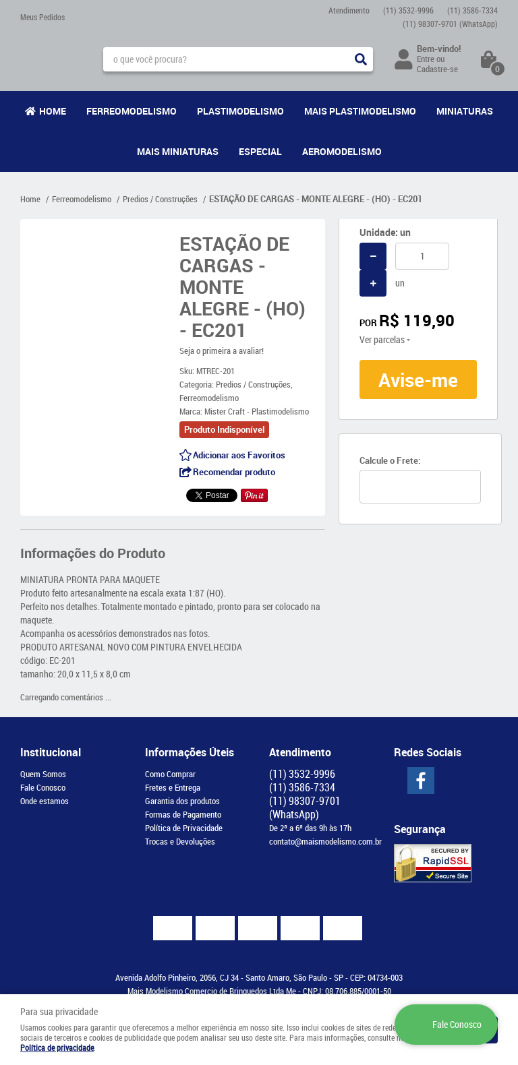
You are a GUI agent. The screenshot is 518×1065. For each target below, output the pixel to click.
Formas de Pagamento (183, 814)
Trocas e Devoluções (180, 841)
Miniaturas (464, 110)
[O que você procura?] (361, 59)
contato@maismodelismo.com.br (325, 841)
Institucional (50, 752)
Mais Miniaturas (178, 151)
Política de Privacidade (184, 828)
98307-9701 (450, 23)
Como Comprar (170, 774)
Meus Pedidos (42, 16)
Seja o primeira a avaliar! (221, 350)
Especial (260, 151)
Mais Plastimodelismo (360, 110)
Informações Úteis (189, 752)
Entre (425, 59)
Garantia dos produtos (182, 801)
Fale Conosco (42, 787)
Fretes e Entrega (172, 787)
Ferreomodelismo (131, 110)
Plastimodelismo (240, 110)
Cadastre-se (437, 69)
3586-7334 (472, 10)
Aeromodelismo (342, 151)
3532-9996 (408, 10)
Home (52, 110)
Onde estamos (44, 801)
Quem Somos (43, 774)
